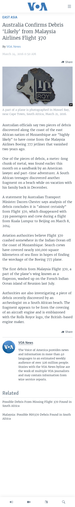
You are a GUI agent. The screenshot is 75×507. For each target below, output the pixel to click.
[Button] (67, 62)
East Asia (9, 17)
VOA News (14, 46)
